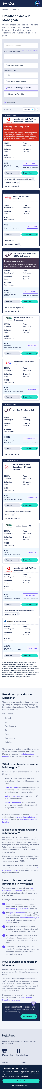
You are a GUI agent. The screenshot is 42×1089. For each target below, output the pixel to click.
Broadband (5, 9)
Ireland (14, 9)
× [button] (39, 1067)
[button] (21, 1085)
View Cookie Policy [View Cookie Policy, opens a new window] (23, 1076)
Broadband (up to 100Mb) (17, 81)
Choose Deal (27, 173)
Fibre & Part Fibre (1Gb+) (16, 94)
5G (9, 75)
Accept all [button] (21, 1081)
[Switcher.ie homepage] (9, 3)
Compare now (27, 1016)
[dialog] (21, 1077)
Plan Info (9, 173)
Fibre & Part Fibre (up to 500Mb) (19, 88)
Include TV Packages (15, 65)
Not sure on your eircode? (30, 50)
